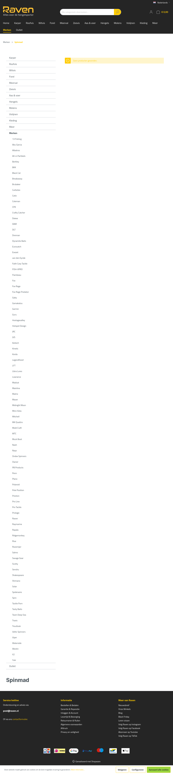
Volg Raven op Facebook (129, 728)
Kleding (13, 120)
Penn (14, 473)
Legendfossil (18, 359)
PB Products (17, 467)
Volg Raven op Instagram (129, 724)
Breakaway (17, 178)
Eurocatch (16, 246)
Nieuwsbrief (123, 705)
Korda (14, 354)
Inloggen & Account (69, 712)
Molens (13, 108)
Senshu (15, 569)
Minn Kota (16, 410)
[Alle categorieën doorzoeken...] (87, 12)
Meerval (13, 83)
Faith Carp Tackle (19, 263)
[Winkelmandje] (162, 12)
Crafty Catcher (18, 212)
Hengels (13, 101)
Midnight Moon (19, 405)
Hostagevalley (18, 320)
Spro (14, 597)
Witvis (12, 70)
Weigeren (122, 769)
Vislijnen (13, 114)
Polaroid (16, 484)
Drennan (16, 235)
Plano (14, 478)
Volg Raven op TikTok (127, 735)
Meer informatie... (78, 769)
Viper (14, 637)
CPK (14, 207)
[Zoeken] (117, 12)
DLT (14, 229)
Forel (11, 76)
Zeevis (12, 89)
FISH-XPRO (17, 269)
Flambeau (16, 274)
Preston (15, 495)
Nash (14, 444)
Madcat (15, 382)
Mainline (16, 388)
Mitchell (15, 416)
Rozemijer (16, 546)
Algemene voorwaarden (71, 724)
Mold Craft (17, 427)
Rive (14, 541)
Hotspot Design (19, 325)
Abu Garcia (17, 144)
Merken (13, 133)
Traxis (14, 620)
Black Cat (16, 173)
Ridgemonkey (18, 535)
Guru (14, 314)
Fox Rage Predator (20, 291)
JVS (13, 337)
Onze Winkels (124, 709)
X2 (13, 654)
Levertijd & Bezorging (70, 716)
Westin (15, 648)
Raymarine (17, 524)
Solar (14, 586)
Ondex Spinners (19, 456)
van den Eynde (18, 257)
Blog (120, 712)
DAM (14, 223)
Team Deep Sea (19, 614)
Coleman (16, 201)
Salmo (15, 552)
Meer (12, 127)
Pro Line (16, 501)
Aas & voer (14, 95)
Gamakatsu (17, 303)
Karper (12, 58)
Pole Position (18, 490)
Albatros (16, 150)
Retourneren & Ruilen (70, 720)
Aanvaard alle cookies (159, 769)
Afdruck (64, 728)
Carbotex (16, 190)
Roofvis (13, 64)
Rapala (15, 529)
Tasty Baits (17, 609)
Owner (15, 461)
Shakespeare (18, 575)
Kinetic (15, 348)
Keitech (15, 342)
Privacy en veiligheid (70, 732)
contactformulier (19, 719)
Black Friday (123, 716)
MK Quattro (17, 422)
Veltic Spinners (19, 631)
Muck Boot (17, 439)
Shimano (16, 580)
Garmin (15, 308)
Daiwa (15, 218)
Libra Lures (17, 371)
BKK (14, 167)
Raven (15, 518)
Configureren (138, 769)
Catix (14, 195)
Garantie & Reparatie (70, 709)
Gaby (14, 297)
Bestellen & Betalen (69, 705)
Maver (15, 399)
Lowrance (16, 376)
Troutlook (16, 626)
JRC (13, 331)
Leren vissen (124, 720)
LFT (13, 365)
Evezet (15, 252)
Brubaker (16, 184)
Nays (14, 450)
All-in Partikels (18, 156)
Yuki (14, 660)
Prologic (15, 512)
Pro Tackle (16, 507)
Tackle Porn (17, 603)
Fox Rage (16, 286)
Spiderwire (17, 592)
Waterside (16, 643)
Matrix (15, 393)
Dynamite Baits (19, 240)
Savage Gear (17, 558)
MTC (14, 433)
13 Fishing (17, 139)
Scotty (15, 563)
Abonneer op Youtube (128, 732)
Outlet (12, 666)
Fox (13, 280)
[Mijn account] (151, 12)
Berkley (15, 161)
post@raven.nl (11, 711)
